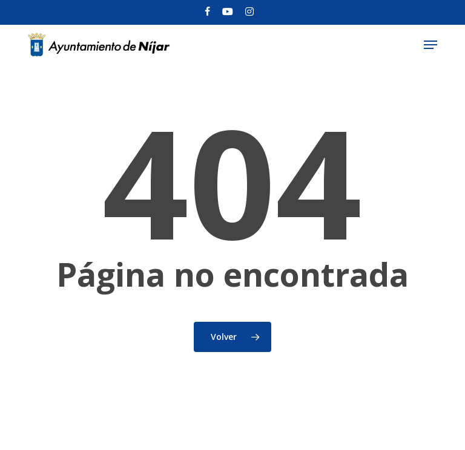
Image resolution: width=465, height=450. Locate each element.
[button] (430, 45)
